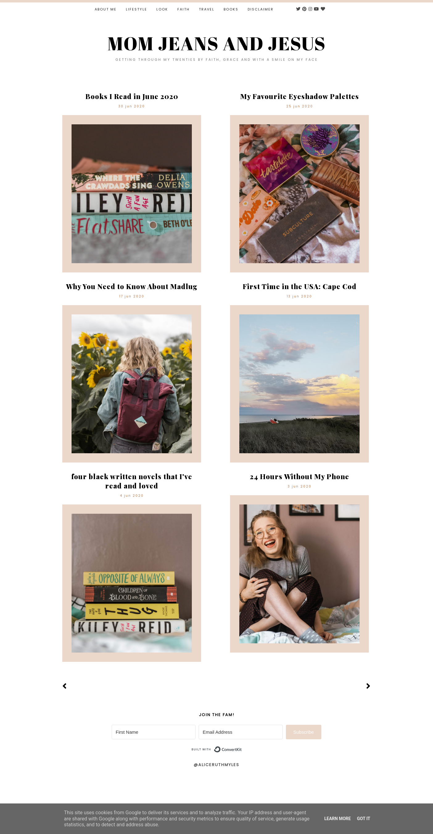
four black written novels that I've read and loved (131, 481)
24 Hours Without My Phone (299, 476)
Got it (363, 818)
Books (231, 9)
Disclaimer (261, 9)
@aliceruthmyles (216, 765)
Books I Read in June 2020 (131, 96)
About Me (106, 9)
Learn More (337, 818)
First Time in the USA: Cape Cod (300, 286)
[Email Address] (240, 732)
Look (162, 9)
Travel (206, 9)
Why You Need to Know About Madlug (131, 286)
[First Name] (154, 732)
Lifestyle (136, 9)
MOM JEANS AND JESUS (217, 43)
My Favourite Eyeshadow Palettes (299, 96)
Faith (183, 9)
